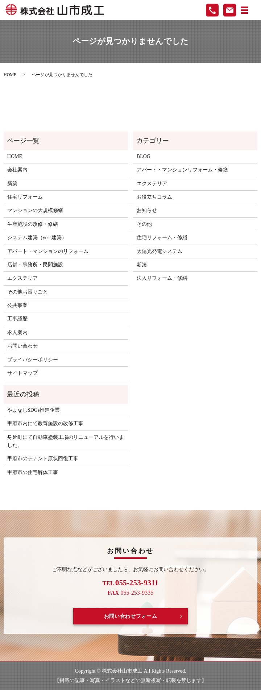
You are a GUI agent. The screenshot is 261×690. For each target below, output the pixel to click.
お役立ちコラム (154, 197)
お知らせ (147, 210)
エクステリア (22, 278)
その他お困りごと (27, 292)
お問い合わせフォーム (130, 616)
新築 (12, 183)
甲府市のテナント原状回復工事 (42, 458)
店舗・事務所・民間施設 (35, 264)
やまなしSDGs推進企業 (33, 410)
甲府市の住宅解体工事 (32, 472)
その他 (144, 224)
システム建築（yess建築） (37, 237)
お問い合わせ (22, 346)
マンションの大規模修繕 (35, 210)
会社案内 (17, 169)
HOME (10, 74)
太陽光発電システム (159, 251)
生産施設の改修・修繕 (32, 224)
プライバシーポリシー (32, 359)
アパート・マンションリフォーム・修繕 (182, 169)
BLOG (143, 156)
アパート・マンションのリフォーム (47, 251)
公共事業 (17, 305)
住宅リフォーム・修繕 (162, 237)
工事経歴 (17, 318)
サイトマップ (22, 373)
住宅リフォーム (25, 197)
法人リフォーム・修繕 (162, 278)
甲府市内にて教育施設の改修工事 (45, 423)
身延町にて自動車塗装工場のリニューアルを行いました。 (65, 441)
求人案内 (17, 332)
